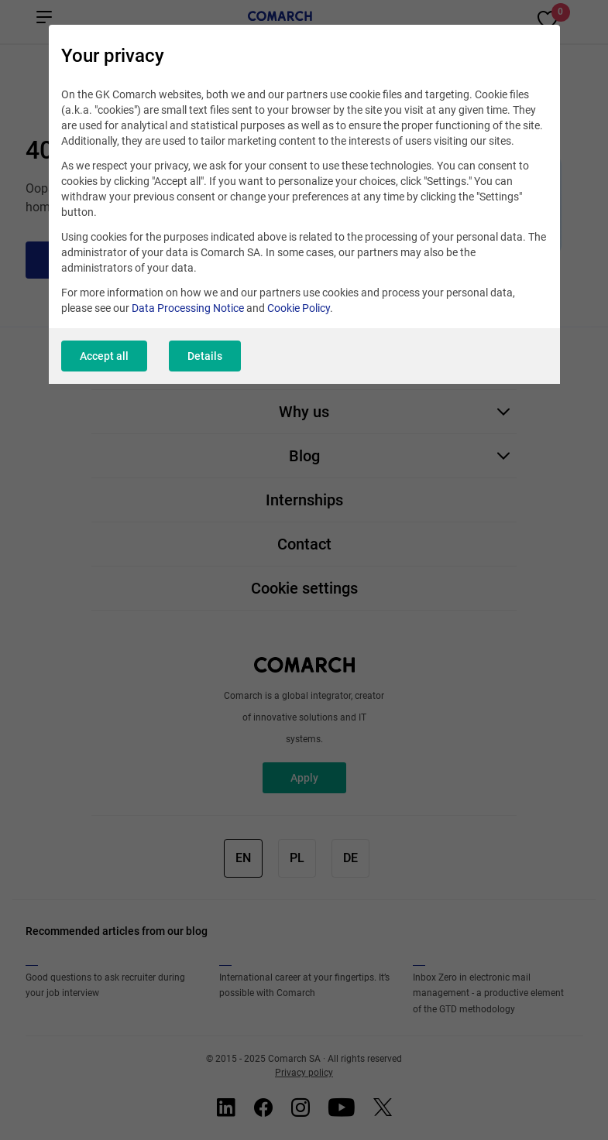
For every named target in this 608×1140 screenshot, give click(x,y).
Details (204, 356)
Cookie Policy (298, 308)
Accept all (104, 356)
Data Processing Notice (188, 308)
